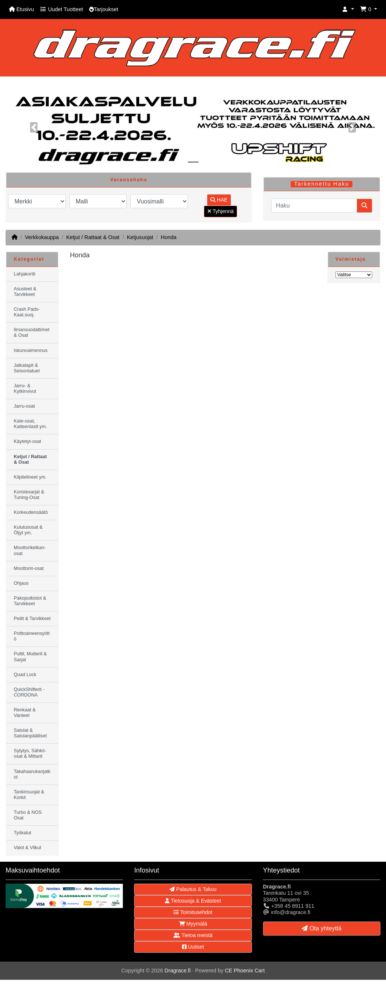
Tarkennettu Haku (321, 184)
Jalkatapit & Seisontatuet (27, 368)
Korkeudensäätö (31, 512)
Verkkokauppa (42, 237)
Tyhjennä (220, 211)
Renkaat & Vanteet (25, 712)
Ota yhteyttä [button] (321, 928)
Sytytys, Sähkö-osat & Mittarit (30, 753)
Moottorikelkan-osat (30, 550)
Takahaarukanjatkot (32, 774)
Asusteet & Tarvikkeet (25, 291)
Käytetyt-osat (27, 441)
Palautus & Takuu (193, 889)
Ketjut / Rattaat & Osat (92, 237)
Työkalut (22, 832)
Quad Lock (25, 674)
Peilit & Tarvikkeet (32, 618)
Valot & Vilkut (27, 847)
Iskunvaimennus (31, 350)
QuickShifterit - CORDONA (29, 692)
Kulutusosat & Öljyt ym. (28, 530)
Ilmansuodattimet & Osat (31, 332)
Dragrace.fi (178, 970)
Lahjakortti (24, 274)
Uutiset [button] (193, 947)
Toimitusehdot (192, 912)
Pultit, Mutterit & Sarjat (30, 656)
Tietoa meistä (193, 935)
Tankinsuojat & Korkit (29, 794)
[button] (348, 9)
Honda (168, 237)
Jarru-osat (24, 406)
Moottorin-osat (29, 568)
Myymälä (193, 924)
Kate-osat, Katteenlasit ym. (30, 423)
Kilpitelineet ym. (30, 477)
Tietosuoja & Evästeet (193, 901)
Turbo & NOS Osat (28, 815)
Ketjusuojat (140, 237)
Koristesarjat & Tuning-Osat (29, 494)
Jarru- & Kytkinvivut (25, 388)
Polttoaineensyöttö (32, 636)
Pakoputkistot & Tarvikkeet (30, 601)
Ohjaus (21, 583)
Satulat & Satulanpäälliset (30, 733)
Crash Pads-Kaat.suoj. (27, 312)
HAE (219, 200)
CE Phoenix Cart (245, 970)
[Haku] (314, 206)
